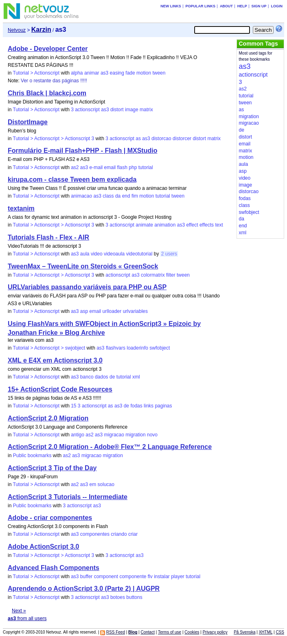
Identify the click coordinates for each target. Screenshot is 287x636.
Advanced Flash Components (53, 567)
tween (158, 73)
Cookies (191, 632)
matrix (146, 109)
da (117, 196)
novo (152, 435)
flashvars (115, 348)
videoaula (114, 254)
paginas (163, 406)
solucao (106, 484)
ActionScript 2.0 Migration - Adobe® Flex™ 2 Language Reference (110, 446)
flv (150, 576)
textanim (21, 208)
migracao (114, 435)
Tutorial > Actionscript (36, 73)
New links (170, 6)
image (131, 109)
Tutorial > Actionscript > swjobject (49, 348)
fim (134, 196)
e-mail (96, 167)
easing (117, 73)
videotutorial (139, 254)
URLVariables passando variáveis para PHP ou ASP (87, 287)
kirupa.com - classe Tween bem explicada (72, 179)
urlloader (112, 311)
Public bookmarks (32, 455)
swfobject (159, 348)
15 (73, 406)
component (106, 576)
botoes (117, 597)
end (126, 196)
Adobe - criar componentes (50, 517)
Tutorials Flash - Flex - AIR (48, 237)
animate (144, 225)
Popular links (201, 6)
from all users (27, 618)
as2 (75, 167)
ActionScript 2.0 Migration (48, 418)
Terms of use (169, 632)
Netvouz (17, 30)
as (138, 138)
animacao (81, 196)
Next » (19, 611)
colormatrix (153, 275)
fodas (136, 406)
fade (130, 73)
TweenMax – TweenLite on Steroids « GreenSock (83, 266)
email (110, 167)
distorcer (182, 138)
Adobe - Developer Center (48, 48)
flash (122, 167)
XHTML (266, 632)
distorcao (161, 138)
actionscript (87, 109)
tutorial (145, 167)
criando (119, 534)
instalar (162, 576)
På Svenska (244, 632)
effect (192, 225)
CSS (280, 632)
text (219, 225)
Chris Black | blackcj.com (47, 93)
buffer (86, 576)
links (148, 406)
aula (85, 254)
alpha (77, 73)
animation (164, 225)
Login (277, 6)
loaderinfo (137, 348)
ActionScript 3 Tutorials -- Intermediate (67, 496)
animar (91, 73)
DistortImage (28, 122)
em (93, 484)
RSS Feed (115, 632)
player (177, 576)
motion (143, 73)
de (112, 377)
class (108, 196)
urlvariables (135, 311)
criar (133, 534)
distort (117, 109)
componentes (95, 534)
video (97, 254)
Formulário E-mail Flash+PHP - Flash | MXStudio (82, 150)
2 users (169, 254)
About (226, 6)
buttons (134, 597)
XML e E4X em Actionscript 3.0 (55, 360)
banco (87, 377)
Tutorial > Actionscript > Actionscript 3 (53, 138)
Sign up (259, 6)
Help (242, 6)
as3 (104, 73)
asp (84, 311)
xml (136, 377)
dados (101, 377)
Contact (147, 632)
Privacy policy (215, 632)
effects (206, 225)
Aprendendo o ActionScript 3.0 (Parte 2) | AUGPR (84, 588)
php (133, 167)
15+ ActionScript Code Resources (60, 389)
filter (170, 275)
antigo (77, 435)
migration (135, 435)
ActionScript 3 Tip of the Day (52, 467)
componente (132, 576)
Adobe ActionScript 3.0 (43, 546)
